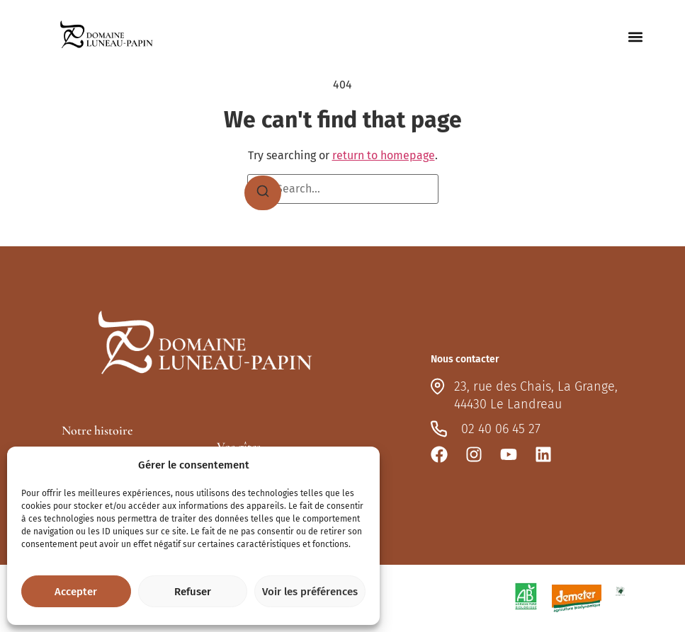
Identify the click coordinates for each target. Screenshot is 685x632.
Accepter (76, 591)
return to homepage (383, 155)
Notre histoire (97, 430)
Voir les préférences (310, 591)
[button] (635, 37)
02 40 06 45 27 (500, 429)
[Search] (262, 193)
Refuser (192, 591)
